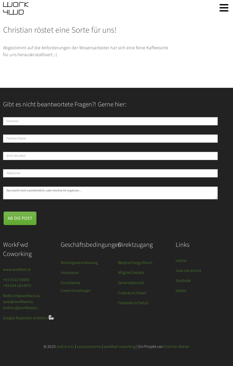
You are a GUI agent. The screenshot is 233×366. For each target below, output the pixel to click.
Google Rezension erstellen (26, 318)
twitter (181, 291)
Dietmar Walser (176, 346)
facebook (183, 280)
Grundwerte (71, 283)
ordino (181, 260)
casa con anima (188, 270)
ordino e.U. (65, 346)
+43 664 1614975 (17, 285)
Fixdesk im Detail (132, 293)
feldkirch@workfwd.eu (21, 296)
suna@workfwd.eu (18, 301)
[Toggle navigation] (223, 7)
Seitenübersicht (131, 283)
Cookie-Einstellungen (76, 290)
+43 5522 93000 (16, 280)
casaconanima (89, 346)
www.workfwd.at (17, 269)
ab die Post (20, 218)
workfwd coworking (120, 346)
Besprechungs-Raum (135, 262)
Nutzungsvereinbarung (79, 262)
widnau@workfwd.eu (20, 308)
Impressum (70, 272)
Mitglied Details (131, 272)
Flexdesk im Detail (133, 303)
